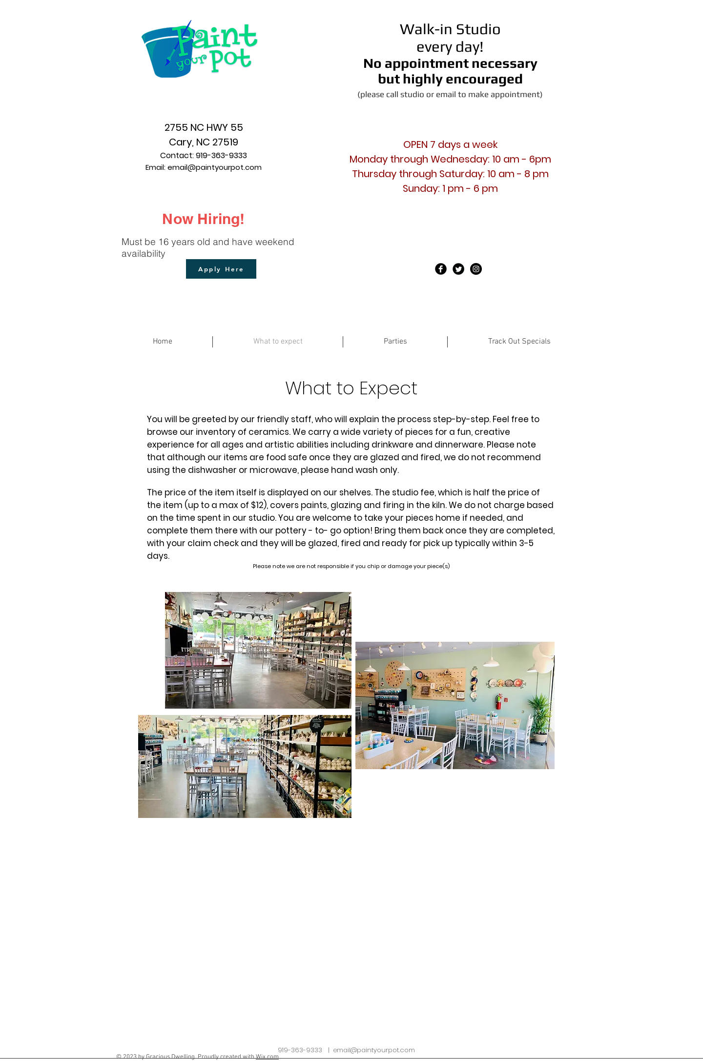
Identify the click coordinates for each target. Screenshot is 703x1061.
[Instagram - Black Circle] (476, 269)
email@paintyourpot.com (214, 167)
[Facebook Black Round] (441, 269)
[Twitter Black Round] (458, 269)
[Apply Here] (221, 269)
